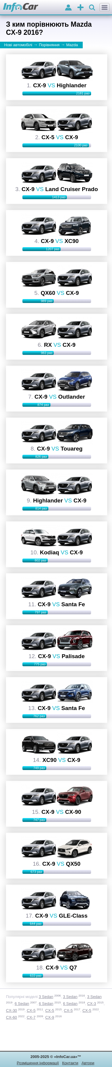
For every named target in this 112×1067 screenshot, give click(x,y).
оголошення (80, 8)
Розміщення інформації (38, 1063)
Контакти (70, 1063)
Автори (88, 1063)
